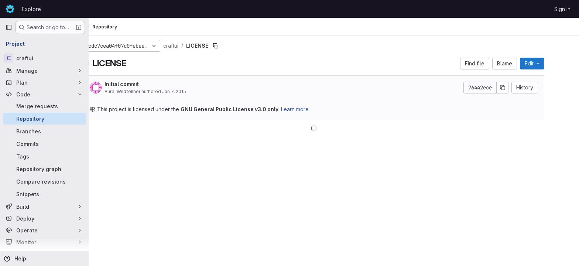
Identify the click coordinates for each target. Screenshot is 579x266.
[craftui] (44, 58)
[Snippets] (44, 194)
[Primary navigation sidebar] (9, 27)
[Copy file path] (235, 46)
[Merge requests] (44, 106)
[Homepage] (10, 9)
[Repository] (44, 119)
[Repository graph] (44, 169)
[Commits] (44, 144)
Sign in (562, 9)
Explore (31, 9)
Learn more (315, 109)
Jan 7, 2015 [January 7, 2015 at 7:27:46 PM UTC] (194, 91)
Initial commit (141, 84)
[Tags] (44, 156)
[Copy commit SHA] (522, 87)
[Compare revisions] (44, 181)
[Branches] (44, 131)
